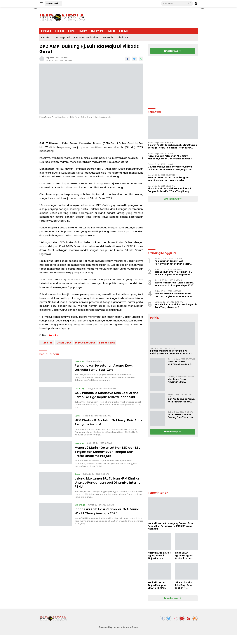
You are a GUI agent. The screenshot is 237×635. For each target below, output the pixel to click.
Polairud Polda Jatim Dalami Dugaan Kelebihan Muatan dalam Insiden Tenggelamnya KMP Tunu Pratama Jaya (170, 179)
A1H (57, 57)
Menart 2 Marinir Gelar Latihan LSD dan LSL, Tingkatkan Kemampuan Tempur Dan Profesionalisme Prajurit (108, 451)
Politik (71, 30)
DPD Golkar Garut (85, 342)
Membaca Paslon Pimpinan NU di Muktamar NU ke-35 (179, 380)
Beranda (46, 30)
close (35, 8)
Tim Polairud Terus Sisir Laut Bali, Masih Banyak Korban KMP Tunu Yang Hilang (170, 190)
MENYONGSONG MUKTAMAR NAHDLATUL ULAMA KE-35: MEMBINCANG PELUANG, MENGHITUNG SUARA (181, 363)
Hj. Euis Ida (46, 342)
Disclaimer (123, 37)
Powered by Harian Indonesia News (118, 627)
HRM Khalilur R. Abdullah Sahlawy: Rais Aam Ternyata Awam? (108, 422)
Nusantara (97, 30)
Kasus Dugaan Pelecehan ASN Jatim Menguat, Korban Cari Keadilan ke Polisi (170, 157)
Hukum (83, 30)
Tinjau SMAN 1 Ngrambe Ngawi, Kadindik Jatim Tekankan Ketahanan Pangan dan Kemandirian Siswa (185, 555)
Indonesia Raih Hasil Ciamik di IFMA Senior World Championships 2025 (107, 510)
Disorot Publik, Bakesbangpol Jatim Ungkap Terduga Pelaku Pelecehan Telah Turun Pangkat (172, 146)
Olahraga (80, 388)
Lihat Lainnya (173, 198)
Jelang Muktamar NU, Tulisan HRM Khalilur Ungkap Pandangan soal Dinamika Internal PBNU (108, 482)
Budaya (123, 30)
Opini (77, 415)
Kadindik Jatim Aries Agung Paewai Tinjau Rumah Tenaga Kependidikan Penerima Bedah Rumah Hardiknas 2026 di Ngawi (159, 555)
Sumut (111, 30)
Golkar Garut (63, 342)
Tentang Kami (62, 37)
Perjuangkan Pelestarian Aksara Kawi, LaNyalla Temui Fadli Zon (104, 367)
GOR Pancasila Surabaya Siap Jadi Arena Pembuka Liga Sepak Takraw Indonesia (107, 395)
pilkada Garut (107, 342)
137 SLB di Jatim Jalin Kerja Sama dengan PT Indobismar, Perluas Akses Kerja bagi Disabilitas (186, 585)
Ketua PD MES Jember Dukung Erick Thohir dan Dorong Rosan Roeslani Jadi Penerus (181, 416)
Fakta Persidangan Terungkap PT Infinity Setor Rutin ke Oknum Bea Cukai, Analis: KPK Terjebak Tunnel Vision (172, 352)
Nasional (79, 361)
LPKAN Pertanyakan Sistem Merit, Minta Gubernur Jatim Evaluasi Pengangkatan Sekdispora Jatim (170, 168)
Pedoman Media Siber (86, 37)
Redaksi (59, 30)
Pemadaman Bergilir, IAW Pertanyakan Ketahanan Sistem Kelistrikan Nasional (172, 262)
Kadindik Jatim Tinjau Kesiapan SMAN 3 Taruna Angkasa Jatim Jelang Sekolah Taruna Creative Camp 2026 (157, 585)
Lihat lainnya (172, 50)
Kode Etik (108, 37)
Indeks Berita (53, 3)
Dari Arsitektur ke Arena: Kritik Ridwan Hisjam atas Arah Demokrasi (181, 400)
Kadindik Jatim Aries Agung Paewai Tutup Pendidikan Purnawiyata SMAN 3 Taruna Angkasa (171, 526)
